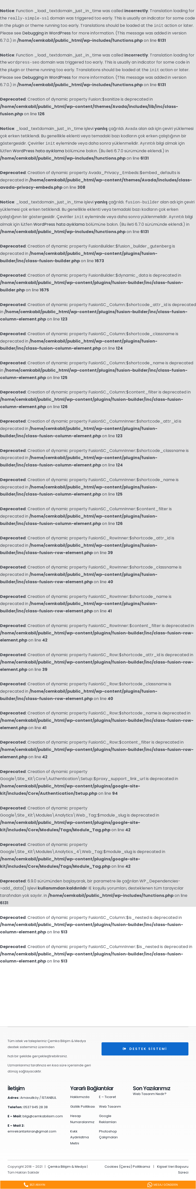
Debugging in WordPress (46, 33)
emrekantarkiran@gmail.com (32, 1131)
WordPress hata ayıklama (38, 151)
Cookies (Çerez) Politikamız (127, 1166)
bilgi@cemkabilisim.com (42, 1116)
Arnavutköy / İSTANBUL (38, 1097)
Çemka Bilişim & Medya (67, 1166)
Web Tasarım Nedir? (149, 1093)
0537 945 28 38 (35, 1107)
